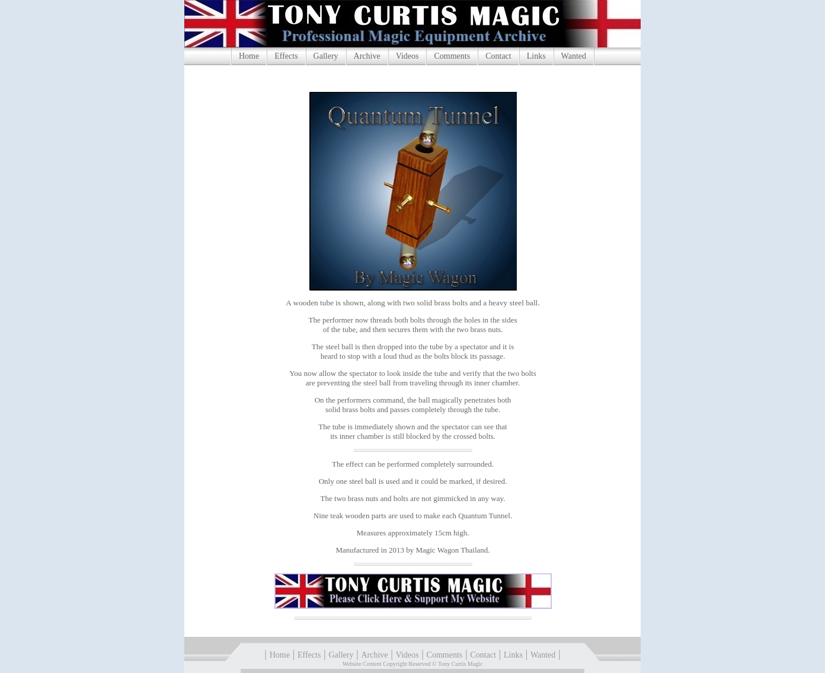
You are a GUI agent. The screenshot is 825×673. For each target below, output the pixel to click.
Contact (498, 56)
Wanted (573, 56)
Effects (286, 56)
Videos (407, 56)
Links (536, 56)
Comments (452, 56)
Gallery (326, 56)
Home (249, 56)
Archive (367, 56)
